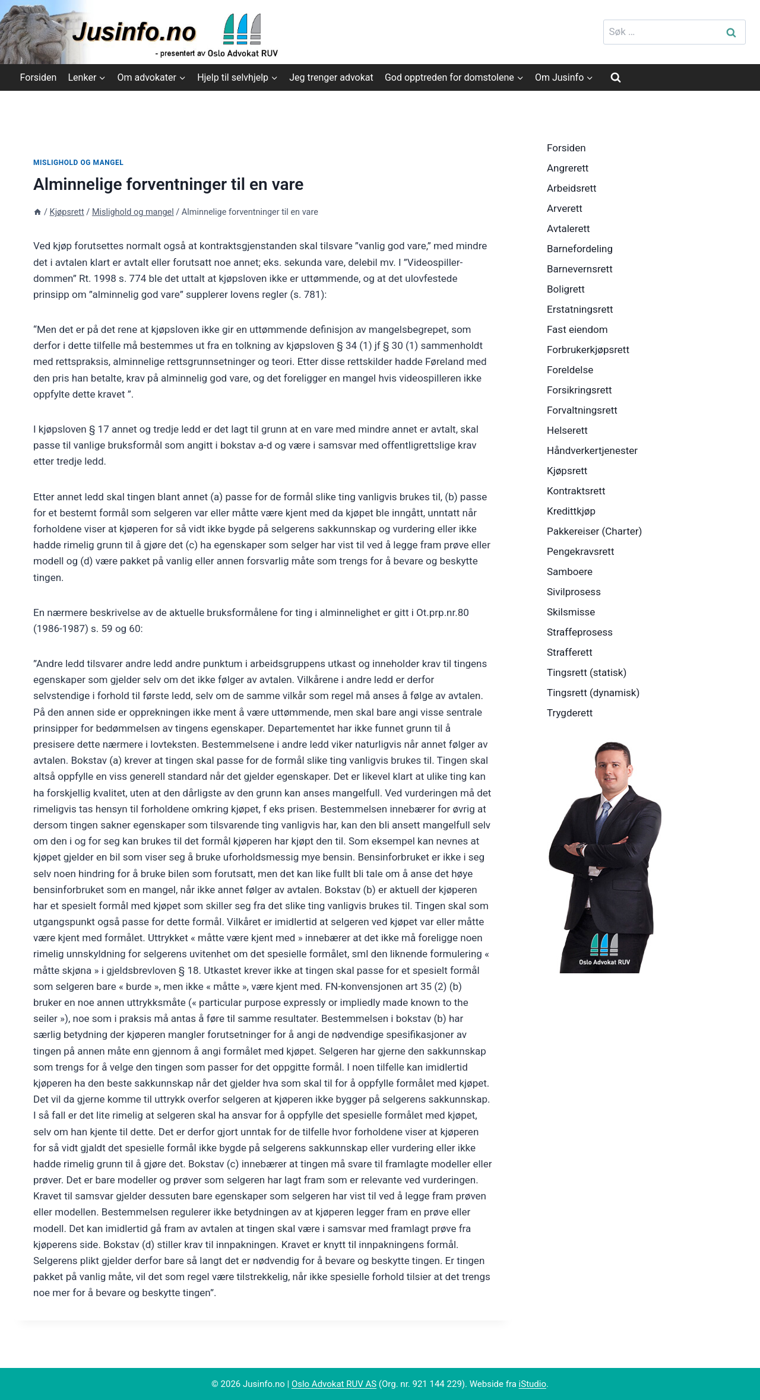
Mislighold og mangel (78, 162)
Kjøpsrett (567, 471)
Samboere (570, 571)
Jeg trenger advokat (331, 77)
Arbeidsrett (572, 188)
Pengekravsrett (581, 551)
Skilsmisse (571, 612)
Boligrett (566, 289)
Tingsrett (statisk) (586, 672)
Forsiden (38, 77)
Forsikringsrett (579, 390)
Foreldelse (570, 370)
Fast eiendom (577, 329)
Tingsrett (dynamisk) (593, 693)
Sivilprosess (574, 592)
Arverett (564, 208)
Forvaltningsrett (582, 410)
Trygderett (570, 713)
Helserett (567, 430)
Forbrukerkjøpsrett (588, 349)
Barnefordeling (580, 249)
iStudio (532, 1384)
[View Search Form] (615, 77)
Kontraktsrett (576, 491)
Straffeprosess (580, 632)
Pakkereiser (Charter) (594, 531)
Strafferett (570, 652)
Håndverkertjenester (592, 450)
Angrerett (567, 168)
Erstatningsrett (580, 309)
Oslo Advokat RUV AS (334, 1384)
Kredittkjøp (571, 511)
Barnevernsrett (580, 269)
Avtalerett (568, 228)
